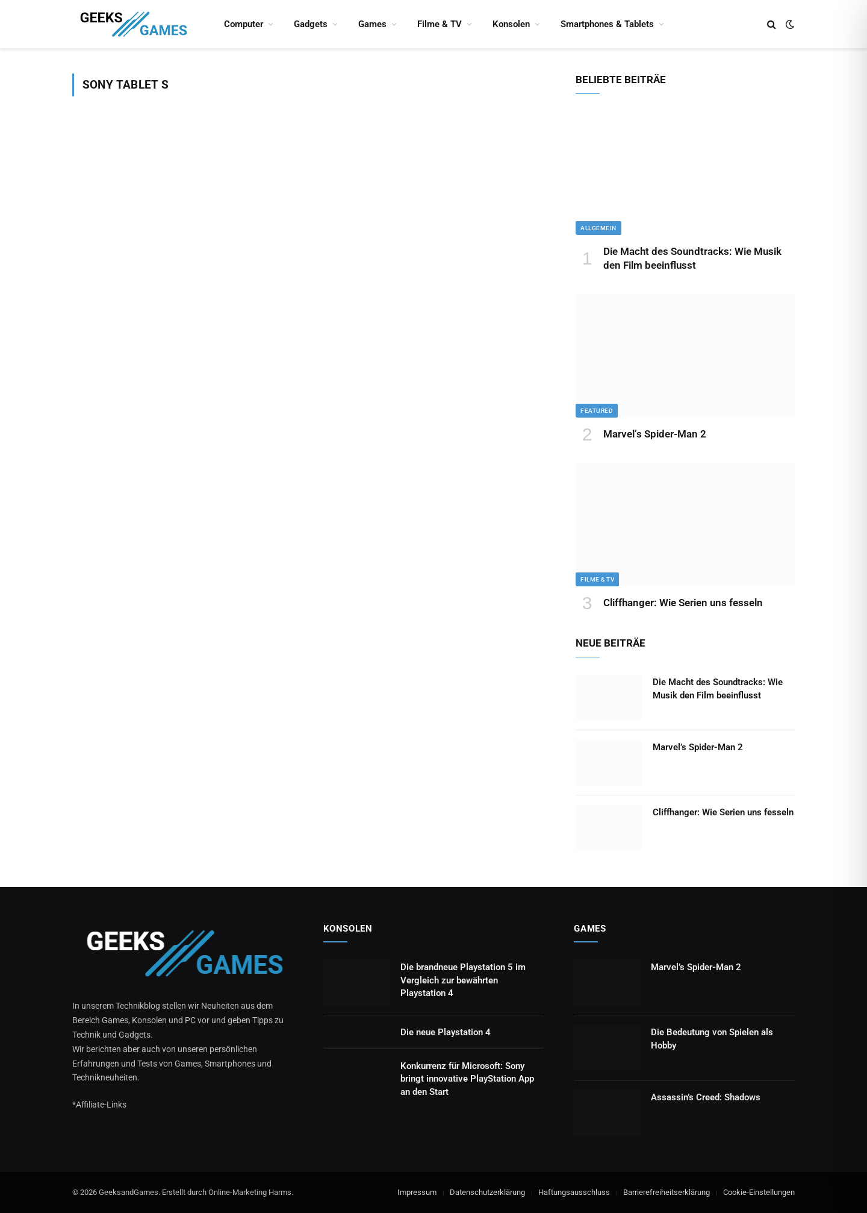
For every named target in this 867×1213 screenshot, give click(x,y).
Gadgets (311, 24)
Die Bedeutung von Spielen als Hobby (712, 1038)
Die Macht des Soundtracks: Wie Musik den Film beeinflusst (692, 258)
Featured (596, 410)
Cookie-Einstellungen (759, 1192)
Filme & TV (439, 24)
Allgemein (598, 228)
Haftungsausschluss (574, 1192)
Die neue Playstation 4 (445, 1032)
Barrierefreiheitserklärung (666, 1192)
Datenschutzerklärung (487, 1192)
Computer (243, 24)
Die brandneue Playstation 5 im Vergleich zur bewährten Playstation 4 (463, 980)
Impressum (417, 1192)
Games (372, 24)
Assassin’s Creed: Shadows (705, 1097)
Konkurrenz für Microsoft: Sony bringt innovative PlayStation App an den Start (467, 1079)
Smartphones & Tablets (607, 24)
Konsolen (511, 24)
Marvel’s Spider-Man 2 (654, 434)
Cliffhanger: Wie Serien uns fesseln (683, 603)
